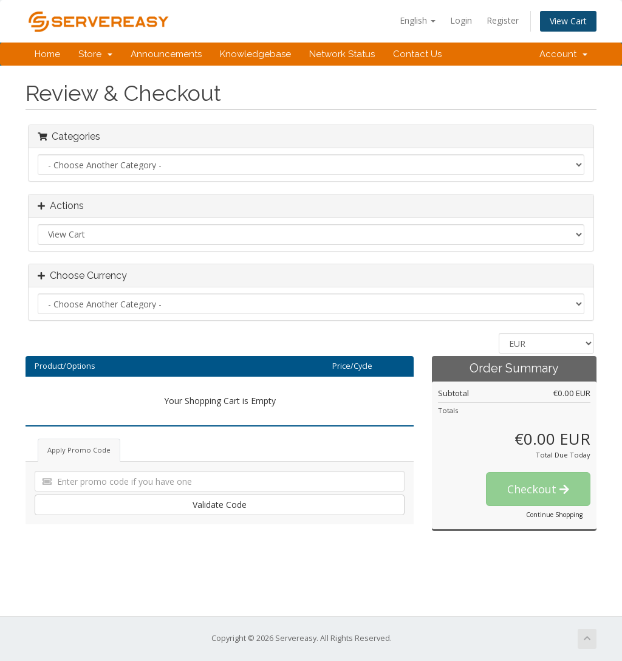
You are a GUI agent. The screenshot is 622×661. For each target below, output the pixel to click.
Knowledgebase (255, 54)
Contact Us (417, 54)
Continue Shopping (554, 514)
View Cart (568, 21)
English (418, 20)
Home (47, 54)
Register (503, 20)
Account (563, 54)
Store (95, 54)
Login (461, 20)
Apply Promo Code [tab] (79, 449)
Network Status (342, 54)
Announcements (166, 54)
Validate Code (220, 504)
